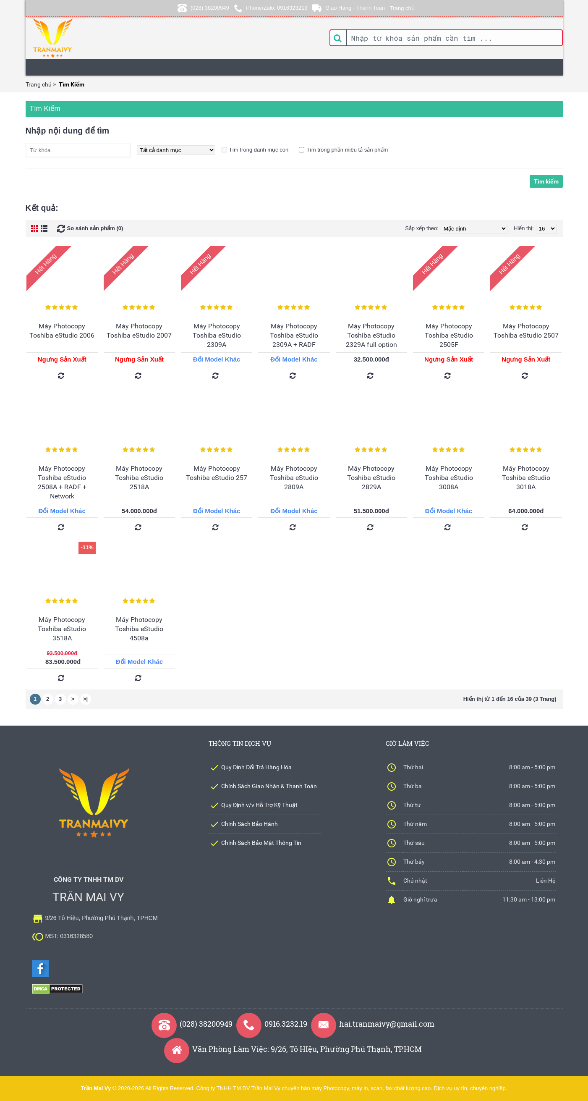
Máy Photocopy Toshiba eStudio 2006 (61, 330)
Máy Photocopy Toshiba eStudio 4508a (139, 629)
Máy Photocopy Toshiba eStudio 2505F (449, 335)
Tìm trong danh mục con (259, 150)
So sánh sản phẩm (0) (95, 228)
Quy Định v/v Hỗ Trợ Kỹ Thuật (259, 805)
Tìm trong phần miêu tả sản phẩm (347, 150)
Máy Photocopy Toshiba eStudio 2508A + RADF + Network (62, 482)
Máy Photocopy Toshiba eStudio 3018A (526, 477)
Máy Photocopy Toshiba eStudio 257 (216, 473)
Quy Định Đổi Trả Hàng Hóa (256, 767)
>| (85, 699)
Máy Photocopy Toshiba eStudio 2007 (139, 330)
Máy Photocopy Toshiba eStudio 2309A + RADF (294, 335)
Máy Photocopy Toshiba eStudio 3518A (62, 629)
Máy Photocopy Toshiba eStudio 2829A (371, 477)
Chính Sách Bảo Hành (249, 824)
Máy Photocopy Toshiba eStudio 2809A (294, 477)
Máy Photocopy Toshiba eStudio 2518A (139, 477)
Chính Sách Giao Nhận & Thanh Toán (269, 786)
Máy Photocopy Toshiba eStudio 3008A (449, 477)
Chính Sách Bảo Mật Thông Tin (261, 842)
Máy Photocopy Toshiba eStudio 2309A (217, 335)
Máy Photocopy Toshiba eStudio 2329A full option (371, 335)
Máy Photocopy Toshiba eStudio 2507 (526, 330)
